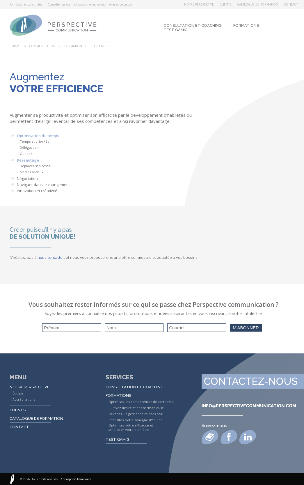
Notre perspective (199, 4)
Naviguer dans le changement (43, 184)
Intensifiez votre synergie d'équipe (136, 420)
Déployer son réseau (36, 166)
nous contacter (51, 257)
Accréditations (24, 399)
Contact (291, 4)
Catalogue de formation (257, 4)
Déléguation (29, 147)
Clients (225, 4)
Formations (246, 25)
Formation (73, 46)
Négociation (27, 178)
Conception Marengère (76, 479)
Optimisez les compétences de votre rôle (141, 401)
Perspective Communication (33, 46)
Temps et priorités (34, 141)
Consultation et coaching (193, 25)
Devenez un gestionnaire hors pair (136, 414)
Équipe (18, 393)
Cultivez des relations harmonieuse (136, 408)
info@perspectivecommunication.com (249, 405)
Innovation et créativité (37, 190)
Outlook (26, 153)
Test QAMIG (176, 30)
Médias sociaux (31, 172)
